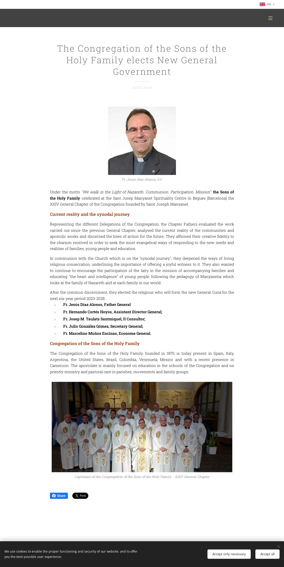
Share (59, 496)
